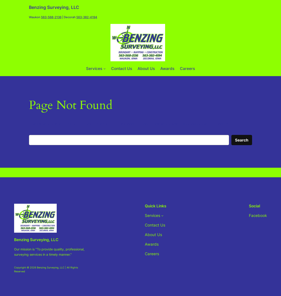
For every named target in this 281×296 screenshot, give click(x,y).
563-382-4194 (86, 17)
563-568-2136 (51, 17)
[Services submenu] (104, 68)
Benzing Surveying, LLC (54, 7)
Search (241, 140)
